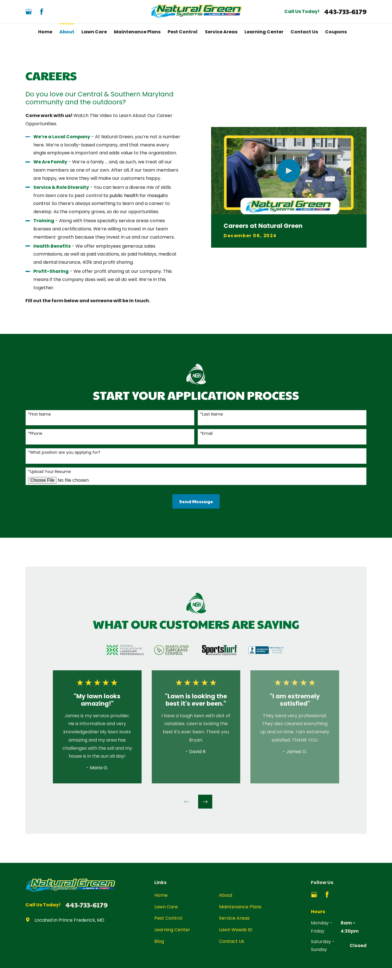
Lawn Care (166, 907)
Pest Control (168, 918)
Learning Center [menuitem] (263, 32)
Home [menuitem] (45, 32)
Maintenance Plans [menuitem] (137, 32)
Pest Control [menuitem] (183, 32)
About (226, 895)
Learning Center (172, 929)
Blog (159, 941)
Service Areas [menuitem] (221, 32)
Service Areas (234, 918)
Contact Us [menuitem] (304, 32)
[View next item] (205, 802)
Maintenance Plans (240, 907)
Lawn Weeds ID (235, 929)
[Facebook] (41, 11)
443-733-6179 (345, 11)
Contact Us (231, 941)
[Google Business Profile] (28, 11)
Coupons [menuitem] (336, 32)
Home (161, 895)
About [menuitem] (66, 32)
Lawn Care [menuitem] (94, 32)
